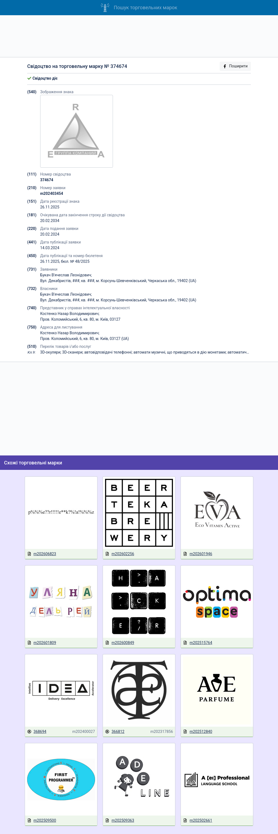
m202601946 (197, 554)
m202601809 (41, 643)
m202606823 (41, 554)
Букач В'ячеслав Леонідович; (66, 275)
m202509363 (119, 820)
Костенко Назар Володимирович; (69, 313)
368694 (36, 731)
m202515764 (197, 643)
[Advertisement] (139, 36)
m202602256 (119, 554)
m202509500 (41, 820)
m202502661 (197, 820)
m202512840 (197, 731)
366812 (114, 731)
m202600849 (119, 643)
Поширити (235, 66)
